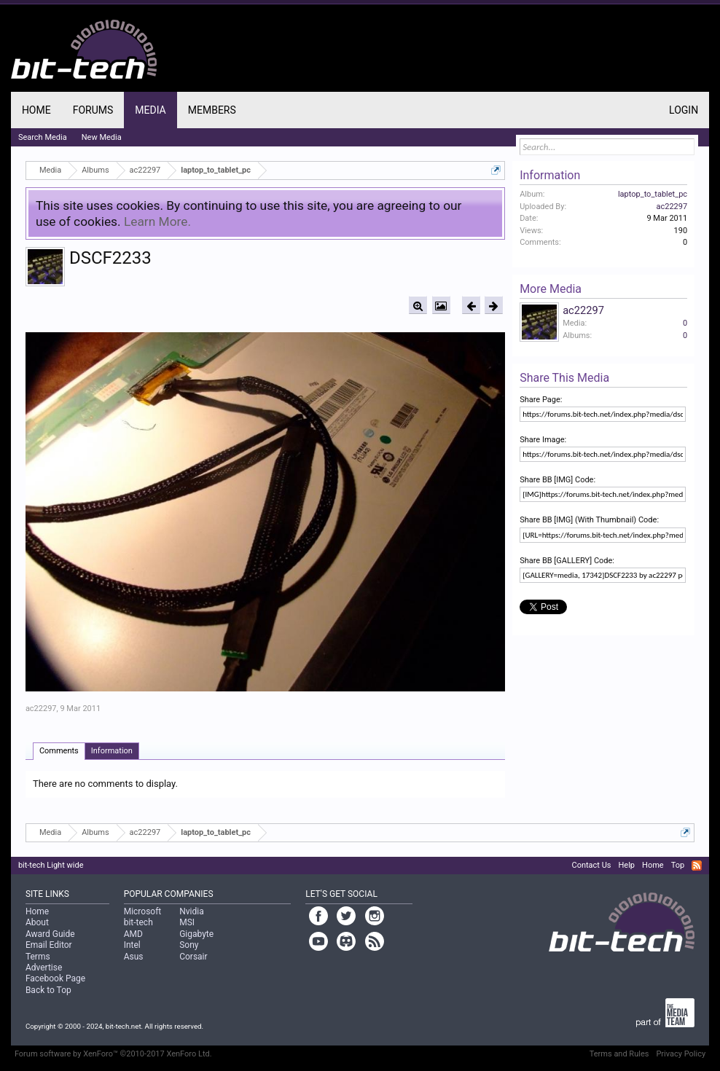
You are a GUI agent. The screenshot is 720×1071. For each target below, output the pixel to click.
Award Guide (50, 934)
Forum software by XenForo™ (113, 1054)
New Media (102, 137)
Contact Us (591, 865)
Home (36, 110)
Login (683, 110)
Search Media (42, 137)
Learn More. (157, 221)
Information (112, 751)
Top (677, 865)
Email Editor (49, 945)
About (37, 922)
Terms (38, 957)
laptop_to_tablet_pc (652, 194)
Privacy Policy (680, 1054)
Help (626, 865)
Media (150, 110)
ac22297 (41, 708)
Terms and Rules (619, 1054)
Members (212, 110)
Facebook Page (55, 978)
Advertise (44, 967)
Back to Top (48, 990)
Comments (59, 751)
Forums (93, 110)
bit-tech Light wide (51, 865)
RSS (697, 865)
